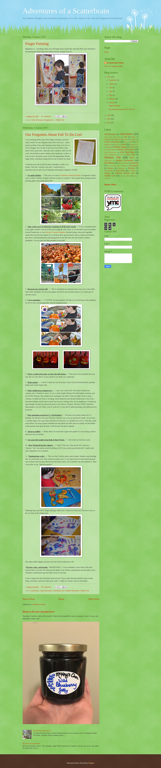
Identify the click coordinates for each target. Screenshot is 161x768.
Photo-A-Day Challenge (120, 165)
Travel (128, 176)
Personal (134, 163)
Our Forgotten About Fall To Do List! (53, 134)
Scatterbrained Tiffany (115, 63)
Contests (133, 139)
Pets (109, 165)
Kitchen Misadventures (110, 152)
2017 (109, 77)
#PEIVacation (110, 134)
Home (61, 599)
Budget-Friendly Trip (120, 139)
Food (123, 144)
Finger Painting (37, 43)
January (112, 103)
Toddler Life (59, 120)
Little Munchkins (127, 152)
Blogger (91, 763)
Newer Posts (29, 599)
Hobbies (132, 147)
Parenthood (109, 163)
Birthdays (107, 139)
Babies (133, 137)
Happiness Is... (50, 120)
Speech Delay (120, 171)
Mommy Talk (112, 157)
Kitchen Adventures (126, 149)
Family (116, 144)
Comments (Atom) (38, 604)
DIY (131, 142)
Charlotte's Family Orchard (70, 175)
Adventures (35, 591)
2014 (109, 123)
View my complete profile (113, 66)
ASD (125, 137)
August (112, 84)
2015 (109, 119)
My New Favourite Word (31, 744)
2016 (109, 115)
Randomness (121, 168)
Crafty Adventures (37, 120)
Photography (133, 166)
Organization (108, 160)
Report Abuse (110, 184)
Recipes (131, 168)
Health (109, 147)
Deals (125, 142)
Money (132, 158)
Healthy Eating (119, 147)
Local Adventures (110, 155)
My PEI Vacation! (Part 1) (42, 731)
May (111, 95)
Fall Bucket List (58, 591)
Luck (121, 154)
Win (135, 176)
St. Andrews (132, 171)
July (110, 87)
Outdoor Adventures (72, 591)
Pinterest (110, 168)
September (113, 80)
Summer (107, 173)
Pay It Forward (123, 163)
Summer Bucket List (124, 173)
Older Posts (93, 599)
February (112, 99)
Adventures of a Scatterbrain (66, 11)
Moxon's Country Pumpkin (55, 232)
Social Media (108, 171)
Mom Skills (130, 155)
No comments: (46, 116)
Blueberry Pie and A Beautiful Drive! (39, 612)
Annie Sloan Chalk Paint (112, 137)
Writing (106, 178)
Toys (121, 176)
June (111, 91)
